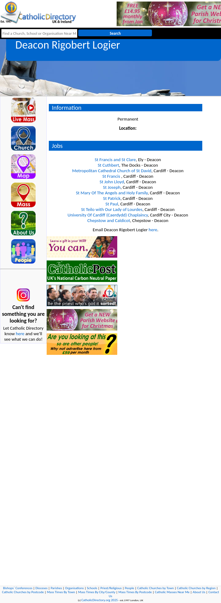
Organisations (74, 588)
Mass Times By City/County (96, 592)
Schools (92, 588)
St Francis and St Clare (115, 159)
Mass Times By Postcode (135, 592)
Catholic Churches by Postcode (23, 592)
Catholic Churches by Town (155, 588)
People (129, 588)
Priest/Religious (111, 588)
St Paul (112, 204)
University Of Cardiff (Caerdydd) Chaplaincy (108, 215)
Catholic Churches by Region (196, 588)
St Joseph (112, 187)
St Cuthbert (108, 165)
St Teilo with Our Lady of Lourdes (111, 209)
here (20, 333)
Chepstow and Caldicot (108, 220)
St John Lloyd (112, 181)
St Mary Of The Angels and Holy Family (112, 193)
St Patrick (112, 198)
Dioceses (42, 588)
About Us (199, 592)
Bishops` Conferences (17, 588)
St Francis (112, 176)
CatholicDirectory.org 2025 (99, 600)
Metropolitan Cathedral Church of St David (111, 170)
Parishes (56, 588)
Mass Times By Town (61, 592)
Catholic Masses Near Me (172, 592)
